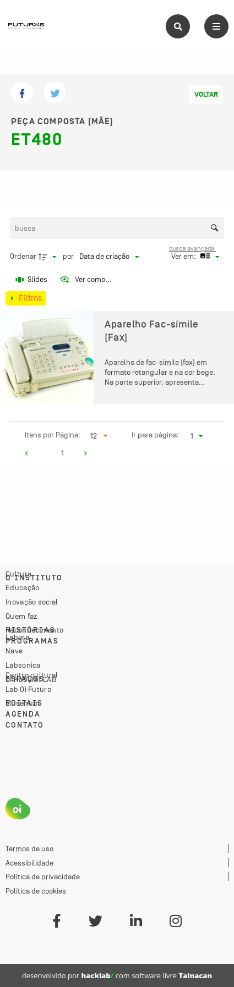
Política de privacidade (43, 876)
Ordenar (23, 256)
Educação (22, 587)
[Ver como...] (85, 279)
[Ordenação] (109, 256)
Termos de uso (29, 848)
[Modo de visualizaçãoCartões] (208, 256)
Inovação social (32, 601)
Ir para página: (155, 434)
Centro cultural (32, 674)
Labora (17, 637)
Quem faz (21, 616)
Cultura (18, 573)
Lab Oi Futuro (28, 689)
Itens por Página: (52, 434)
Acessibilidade (29, 862)
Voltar (206, 94)
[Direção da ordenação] (49, 256)
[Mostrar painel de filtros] (26, 298)
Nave (14, 650)
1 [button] (62, 452)
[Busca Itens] (117, 228)
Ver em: (184, 256)
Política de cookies (36, 890)
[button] (26, 454)
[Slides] (32, 279)
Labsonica (23, 665)
